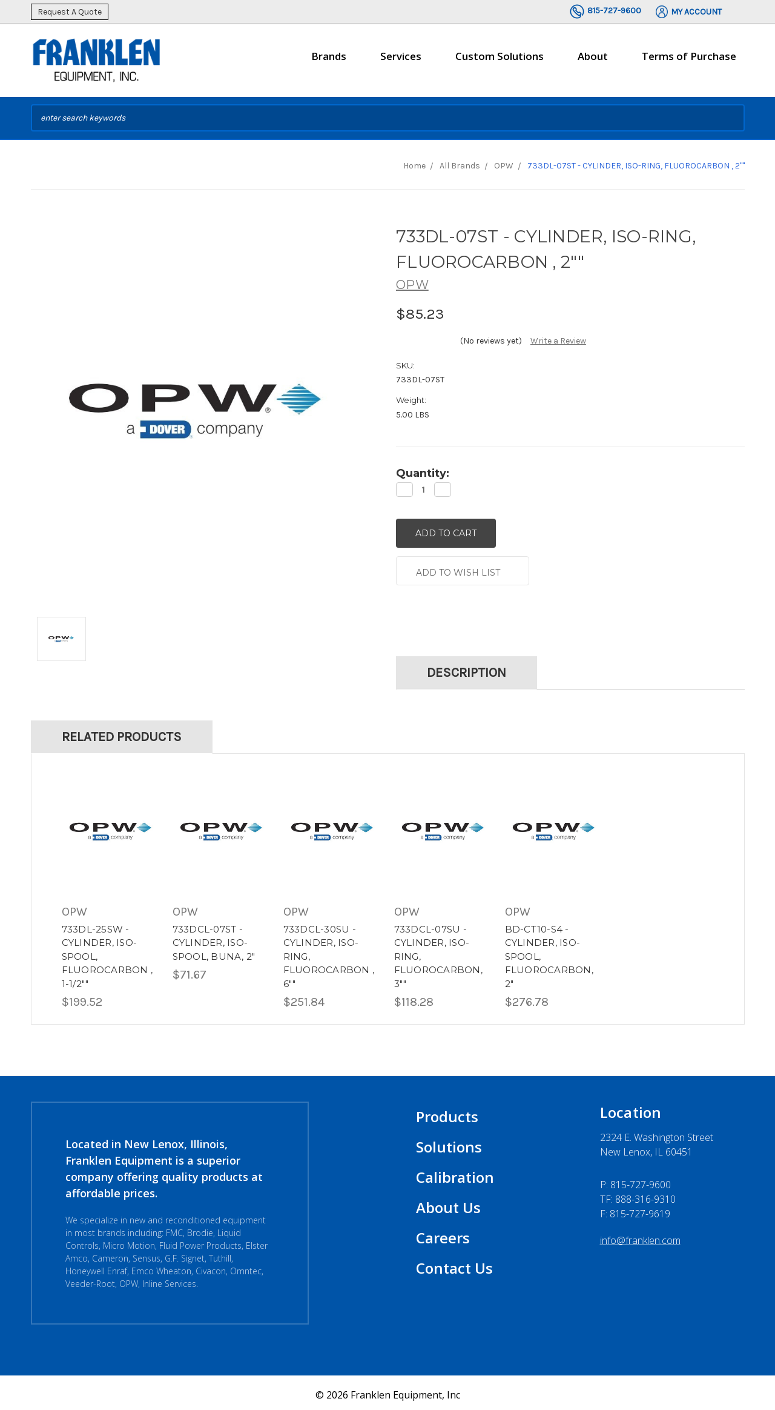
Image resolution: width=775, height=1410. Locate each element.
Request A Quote (70, 12)
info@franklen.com (640, 1236)
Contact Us (454, 1264)
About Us (448, 1203)
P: (635, 1180)
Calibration (455, 1173)
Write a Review (558, 341)
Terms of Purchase (689, 56)
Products (447, 1112)
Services (400, 61)
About (593, 61)
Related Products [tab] (122, 732)
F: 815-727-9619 (635, 1209)
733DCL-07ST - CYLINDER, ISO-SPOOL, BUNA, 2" (214, 938)
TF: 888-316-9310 (638, 1195)
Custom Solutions (499, 61)
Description (466, 668)
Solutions (449, 1142)
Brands (328, 61)
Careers (443, 1233)
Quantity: (422, 473)
